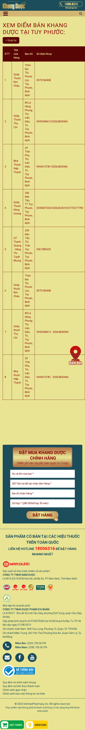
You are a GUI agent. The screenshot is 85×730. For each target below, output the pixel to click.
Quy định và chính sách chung (19, 682)
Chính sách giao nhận (15, 689)
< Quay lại (11, 40)
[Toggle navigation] (7, 13)
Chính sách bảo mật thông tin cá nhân (24, 693)
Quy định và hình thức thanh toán (21, 686)
